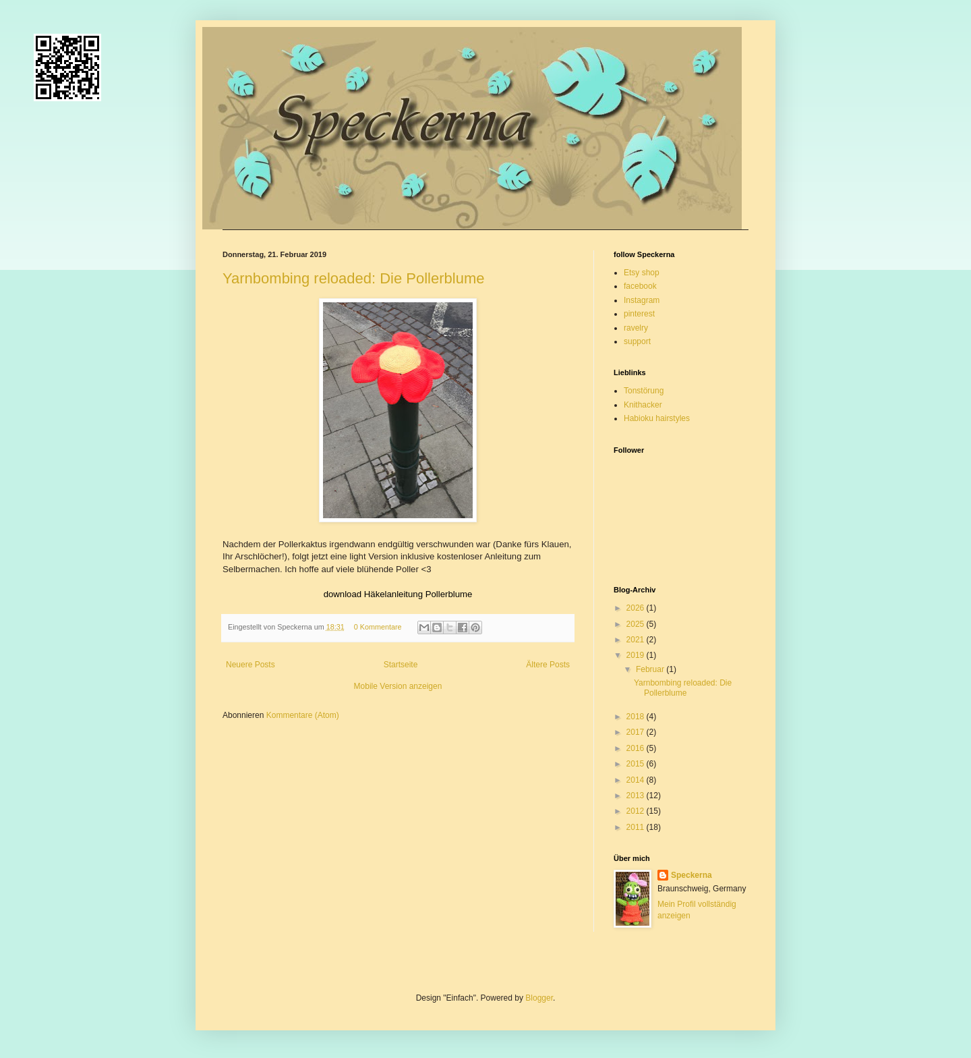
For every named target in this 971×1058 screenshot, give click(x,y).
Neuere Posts (250, 664)
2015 (636, 764)
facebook (640, 286)
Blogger (539, 998)
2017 (636, 732)
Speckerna (691, 875)
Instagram (641, 300)
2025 (636, 624)
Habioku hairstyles (657, 418)
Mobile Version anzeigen (398, 686)
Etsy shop (641, 272)
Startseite (401, 664)
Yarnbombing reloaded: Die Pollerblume (353, 278)
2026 (636, 608)
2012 (636, 811)
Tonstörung (644, 390)
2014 (636, 780)
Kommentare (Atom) (302, 715)
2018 (636, 716)
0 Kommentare (378, 627)
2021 (636, 639)
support (637, 341)
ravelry (636, 328)
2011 (636, 827)
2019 (636, 655)
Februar (651, 669)
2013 (636, 795)
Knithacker (643, 405)
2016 (636, 748)
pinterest (639, 313)
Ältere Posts (548, 664)
